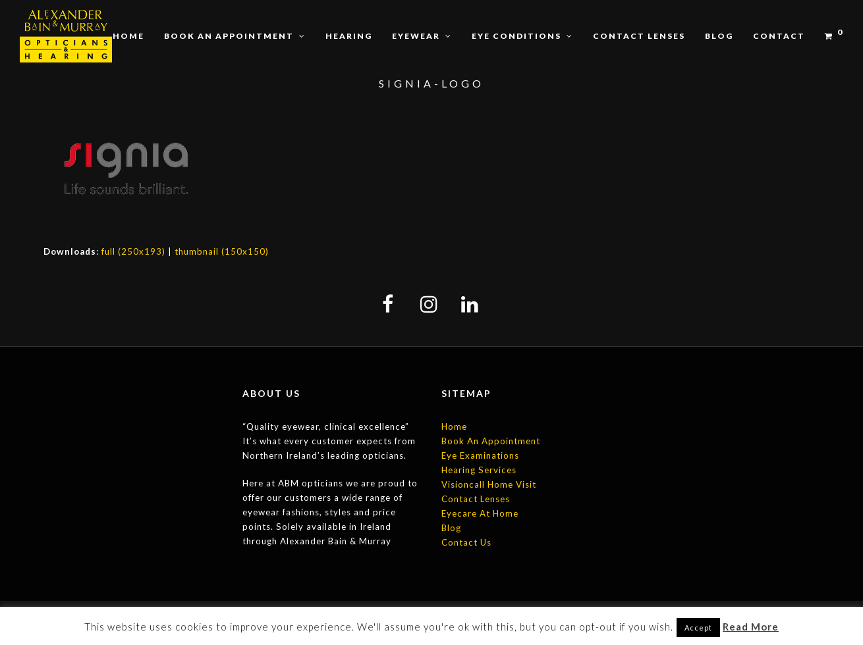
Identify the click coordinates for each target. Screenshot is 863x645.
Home (454, 426)
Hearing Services (478, 470)
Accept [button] (698, 627)
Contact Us (466, 542)
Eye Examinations (480, 455)
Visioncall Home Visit (488, 484)
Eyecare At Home (479, 513)
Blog (451, 528)
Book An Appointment (490, 441)
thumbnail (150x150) (222, 251)
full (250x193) (133, 251)
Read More (751, 626)
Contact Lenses (475, 499)
